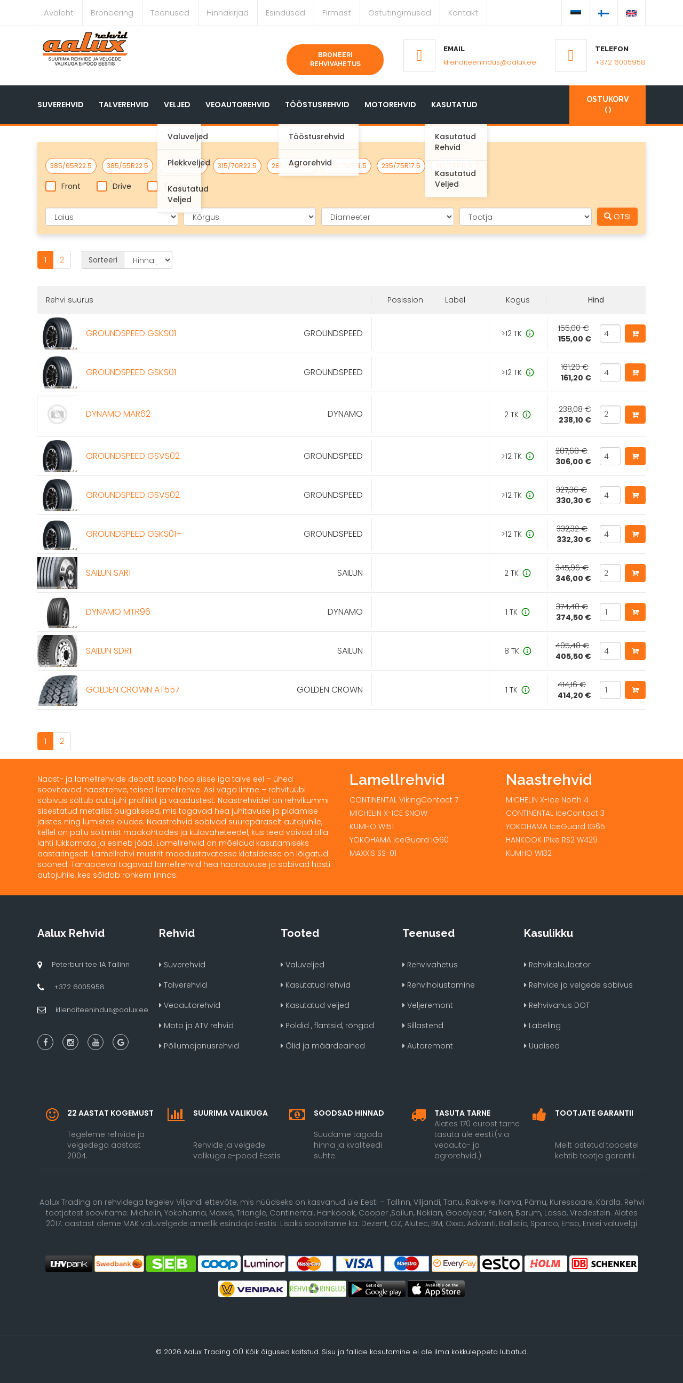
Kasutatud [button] (454, 104)
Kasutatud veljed (315, 1005)
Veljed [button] (177, 104)
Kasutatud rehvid (316, 985)
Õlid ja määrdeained (323, 1045)
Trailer (166, 186)
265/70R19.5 (347, 165)
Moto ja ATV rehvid (196, 1025)
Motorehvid (390, 104)
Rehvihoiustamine (438, 985)
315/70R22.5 (237, 165)
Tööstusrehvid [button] (317, 104)
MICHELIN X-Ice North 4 (547, 799)
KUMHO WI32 (529, 853)
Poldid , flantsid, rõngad (327, 1025)
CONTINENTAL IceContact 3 (555, 813)
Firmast (336, 12)
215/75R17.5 (454, 165)
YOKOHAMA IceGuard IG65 (555, 826)
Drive (114, 186)
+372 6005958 (620, 62)
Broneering (112, 12)
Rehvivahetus (430, 964)
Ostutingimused (399, 12)
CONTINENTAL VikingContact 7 (404, 799)
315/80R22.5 (183, 165)
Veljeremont (427, 1005)
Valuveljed (302, 964)
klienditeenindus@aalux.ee (489, 62)
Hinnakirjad (228, 12)
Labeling (542, 1025)
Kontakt (463, 12)
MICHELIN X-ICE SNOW (388, 813)
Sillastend (422, 1025)
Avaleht (59, 12)
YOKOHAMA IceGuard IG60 (399, 839)
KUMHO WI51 (372, 826)
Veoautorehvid (237, 104)
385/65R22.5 (71, 165)
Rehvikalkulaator (557, 964)
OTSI (617, 216)
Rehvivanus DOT (557, 1005)
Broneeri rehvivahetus (335, 59)
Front (63, 186)
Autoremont (427, 1045)
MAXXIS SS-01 (373, 853)
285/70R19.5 (292, 165)
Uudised (542, 1045)
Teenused (169, 12)
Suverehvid (60, 104)
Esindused (285, 12)
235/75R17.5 (401, 165)
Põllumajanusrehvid (199, 1045)
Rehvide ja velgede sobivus (578, 985)
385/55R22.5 (127, 165)
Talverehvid (124, 104)
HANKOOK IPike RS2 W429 (552, 839)
